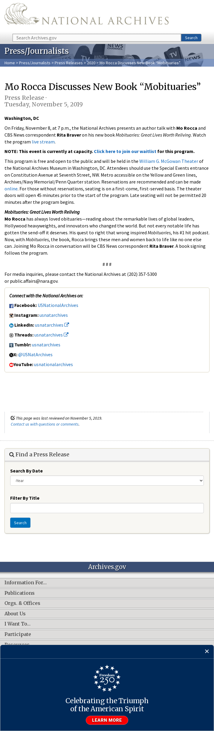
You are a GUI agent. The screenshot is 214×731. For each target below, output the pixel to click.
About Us (15, 614)
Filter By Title (24, 498)
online (11, 189)
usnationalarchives (53, 364)
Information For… (25, 582)
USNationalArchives (58, 305)
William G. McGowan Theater (168, 161)
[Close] (207, 651)
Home (9, 62)
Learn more (107, 720)
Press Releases (69, 62)
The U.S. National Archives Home (86, 16)
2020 (91, 62)
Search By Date (26, 471)
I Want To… (17, 624)
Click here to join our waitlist (125, 151)
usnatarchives (53, 315)
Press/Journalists (35, 62)
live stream (43, 142)
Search (191, 37)
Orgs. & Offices (22, 603)
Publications (19, 593)
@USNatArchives (35, 354)
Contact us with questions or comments (45, 424)
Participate (17, 634)
